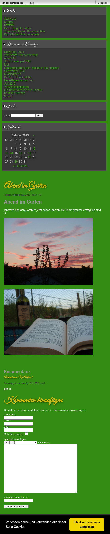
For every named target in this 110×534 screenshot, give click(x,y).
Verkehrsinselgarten (16, 86)
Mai (6, 64)
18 (29, 152)
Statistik (9, 25)
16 (20, 152)
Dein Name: (9, 414)
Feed (31, 2)
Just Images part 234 (17, 61)
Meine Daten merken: (16, 434)
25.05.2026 (20, 166)
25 (29, 157)
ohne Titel (10, 58)
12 (33, 148)
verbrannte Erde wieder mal (21, 55)
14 (11, 152)
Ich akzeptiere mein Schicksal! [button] (87, 524)
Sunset (8, 96)
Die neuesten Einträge (20, 44)
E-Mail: (7, 421)
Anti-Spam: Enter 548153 (16, 509)
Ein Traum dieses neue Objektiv (23, 90)
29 (16, 161)
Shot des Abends (14, 93)
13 (6, 152)
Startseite (10, 18)
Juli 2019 (9, 83)
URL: (6, 427)
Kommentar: (44, 442)
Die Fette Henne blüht (17, 77)
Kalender (12, 127)
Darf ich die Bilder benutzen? (21, 34)
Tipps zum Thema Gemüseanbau (24, 31)
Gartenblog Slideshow (17, 28)
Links (9, 11)
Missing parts (12, 74)
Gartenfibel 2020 (14, 70)
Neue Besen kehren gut (18, 80)
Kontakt (9, 21)
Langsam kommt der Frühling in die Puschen (31, 67)
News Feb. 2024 (14, 51)
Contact (103, 2)
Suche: (10, 106)
